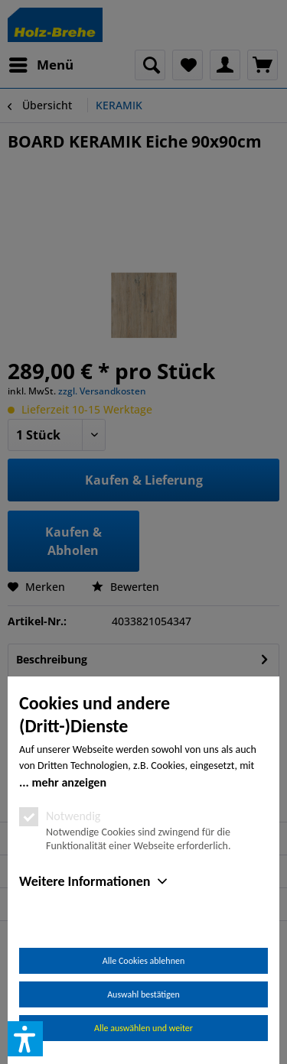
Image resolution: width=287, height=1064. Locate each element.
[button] (25, 1038)
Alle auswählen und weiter (143, 1028)
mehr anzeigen (68, 782)
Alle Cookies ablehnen (143, 960)
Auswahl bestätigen (143, 994)
